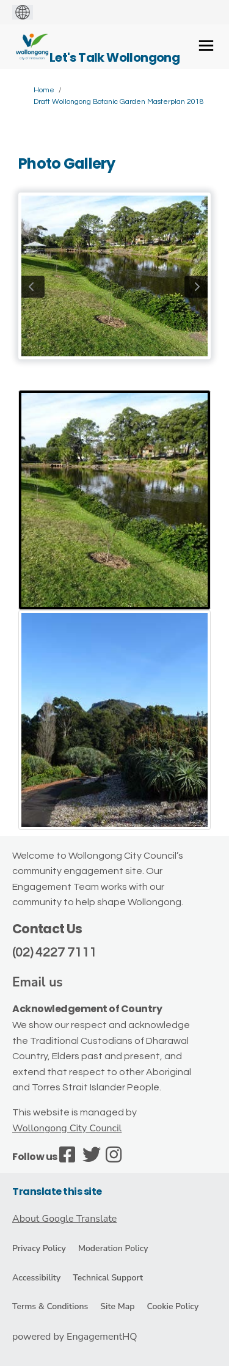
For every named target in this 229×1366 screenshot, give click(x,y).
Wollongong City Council (67, 1128)
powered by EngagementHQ (74, 1336)
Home (44, 90)
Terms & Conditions (50, 1306)
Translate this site (57, 1191)
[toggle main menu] (206, 45)
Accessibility (36, 1277)
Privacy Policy (39, 1248)
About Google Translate (64, 1218)
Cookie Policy (172, 1306)
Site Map (117, 1306)
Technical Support (108, 1277)
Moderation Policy (113, 1248)
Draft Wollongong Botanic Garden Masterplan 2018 (119, 102)
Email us (37, 982)
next (196, 287)
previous (33, 287)
